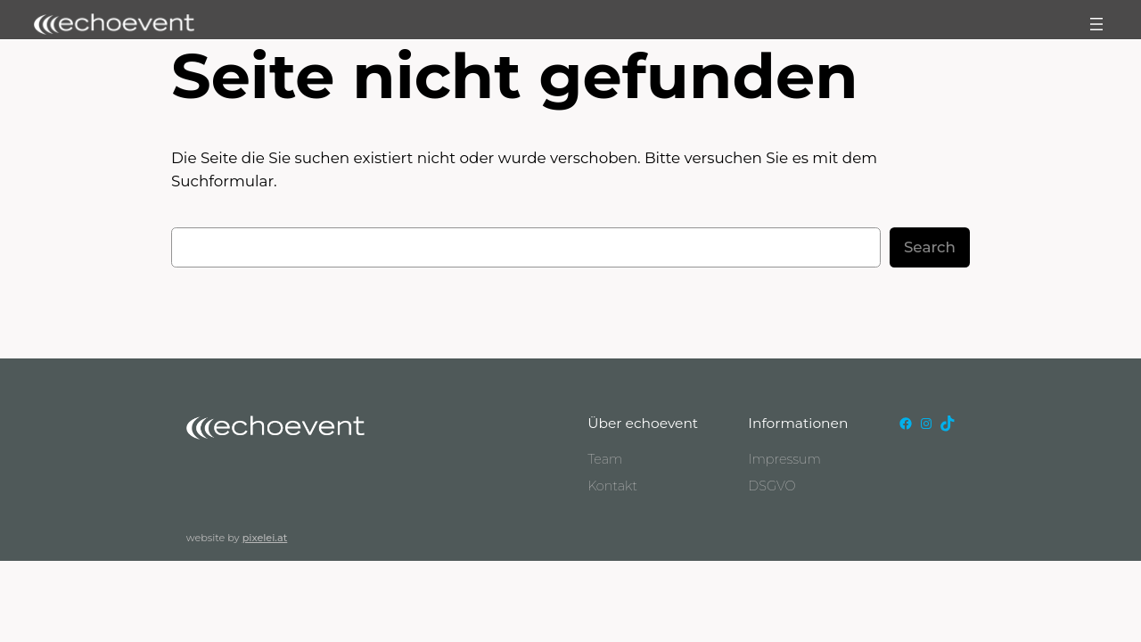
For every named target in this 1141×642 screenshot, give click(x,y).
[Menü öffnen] (1096, 24)
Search (930, 247)
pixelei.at (265, 537)
